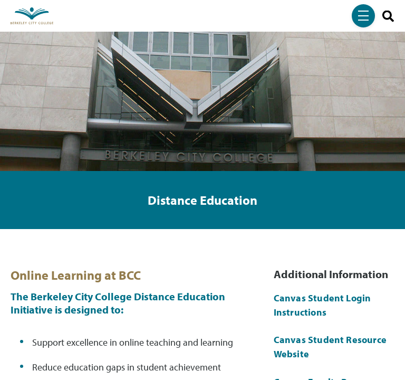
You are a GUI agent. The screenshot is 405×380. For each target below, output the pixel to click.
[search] (384, 16)
